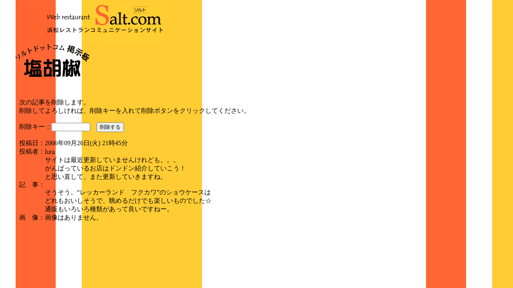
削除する (110, 127)
